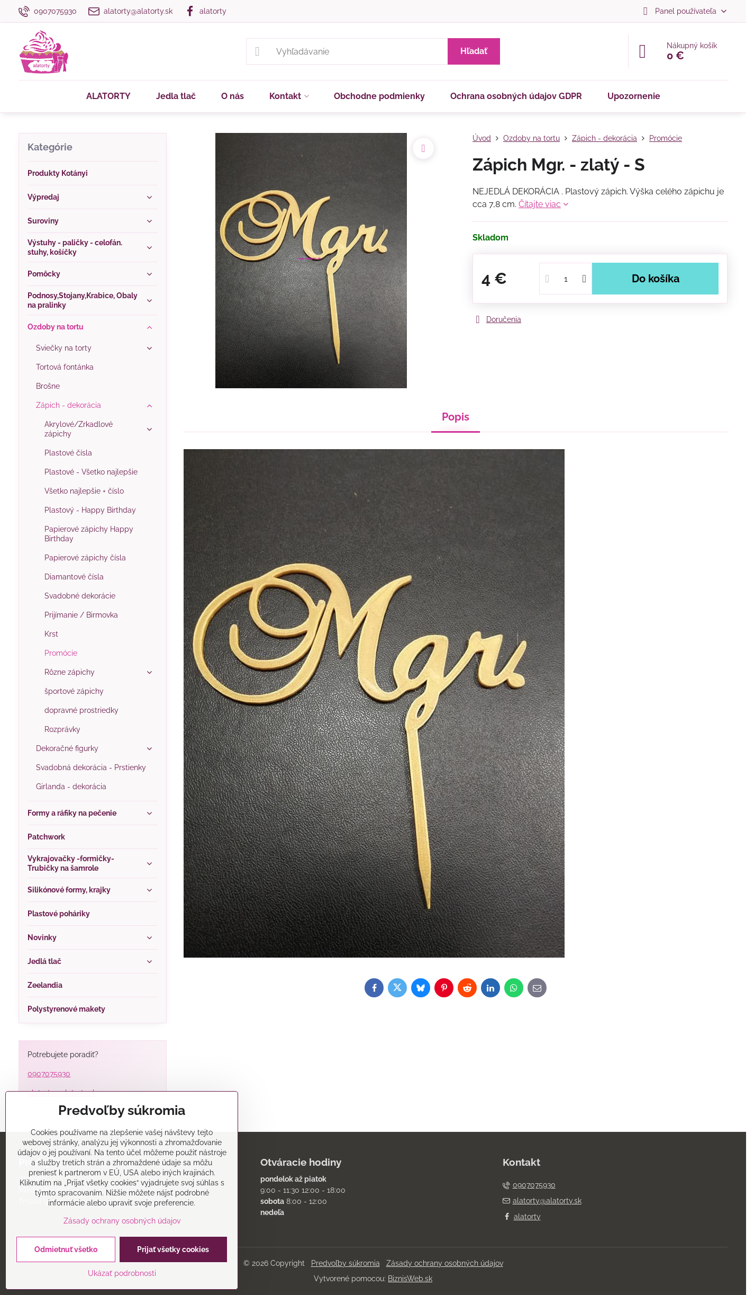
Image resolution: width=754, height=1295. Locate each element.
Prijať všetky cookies (173, 1249)
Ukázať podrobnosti (122, 1273)
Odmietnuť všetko (65, 1249)
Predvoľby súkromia (345, 1263)
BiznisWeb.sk (410, 1278)
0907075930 (49, 1073)
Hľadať (473, 51)
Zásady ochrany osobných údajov (444, 1263)
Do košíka (655, 278)
